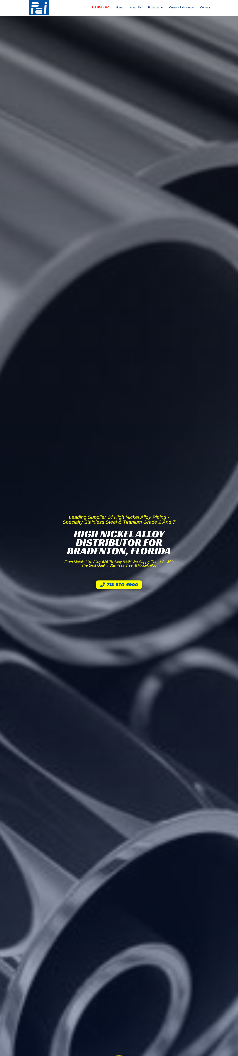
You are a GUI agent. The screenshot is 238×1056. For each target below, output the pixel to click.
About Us (135, 7)
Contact (205, 7)
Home (119, 7)
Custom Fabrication (181, 7)
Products (155, 8)
